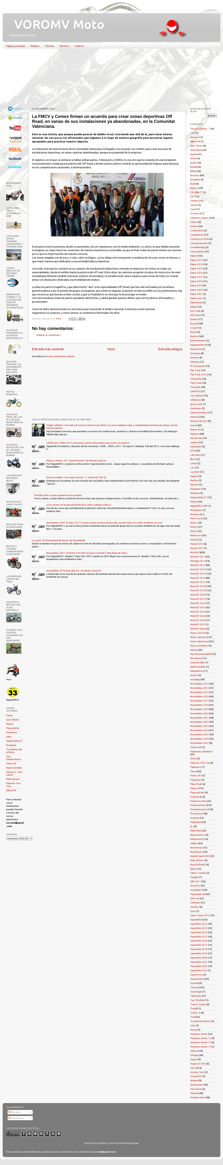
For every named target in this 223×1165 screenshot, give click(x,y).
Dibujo (193, 306)
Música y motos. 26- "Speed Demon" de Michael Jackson (76, 460)
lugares (194, 476)
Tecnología (196, 991)
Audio (193, 162)
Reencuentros (197, 834)
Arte (192, 158)
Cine (192, 209)
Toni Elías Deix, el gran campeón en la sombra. (58, 495)
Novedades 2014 (199, 687)
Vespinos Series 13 (200, 1042)
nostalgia (195, 679)
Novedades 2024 (199, 730)
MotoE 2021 (196, 548)
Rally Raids (196, 830)
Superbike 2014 (198, 932)
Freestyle (195, 387)
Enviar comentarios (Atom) (61, 356)
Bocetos (64, 45)
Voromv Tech (197, 1072)
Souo (193, 911)
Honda (193, 425)
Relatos (34, 45)
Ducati (193, 323)
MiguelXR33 (196, 505)
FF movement (197, 366)
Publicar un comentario (48, 335)
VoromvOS (196, 1076)
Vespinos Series (199, 1033)
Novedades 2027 (199, 743)
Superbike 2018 (198, 949)
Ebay (192, 332)
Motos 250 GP (197, 632)
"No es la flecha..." (199, 128)
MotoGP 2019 (197, 590)
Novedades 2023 (199, 726)
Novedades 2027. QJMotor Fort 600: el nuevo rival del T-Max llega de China (86, 552)
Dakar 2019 (196, 285)
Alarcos (194, 137)
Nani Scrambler (14, 767)
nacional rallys (197, 662)
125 (192, 132)
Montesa (195, 514)
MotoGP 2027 (197, 624)
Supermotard (197, 978)
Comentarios (16, 1118)
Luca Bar (194, 471)
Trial (192, 1016)
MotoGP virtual (198, 628)
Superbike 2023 (198, 970)
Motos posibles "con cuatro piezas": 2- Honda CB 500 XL (76, 477)
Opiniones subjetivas (201, 751)
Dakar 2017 (196, 277)
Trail (192, 1008)
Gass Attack (12, 719)
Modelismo (196, 510)
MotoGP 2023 (197, 607)
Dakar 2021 (196, 294)
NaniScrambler (198, 666)
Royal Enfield (197, 864)
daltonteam (196, 302)
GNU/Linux (195, 399)
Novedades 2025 (199, 734)
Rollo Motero (13, 779)
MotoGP (194, 552)
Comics (194, 226)
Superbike (195, 919)
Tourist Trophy (198, 1004)
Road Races (196, 851)
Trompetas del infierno (14, 751)
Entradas (14, 1112)
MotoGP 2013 (197, 565)
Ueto (9, 736)
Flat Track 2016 (198, 374)
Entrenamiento (198, 340)
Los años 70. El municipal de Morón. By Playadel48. (58, 540)
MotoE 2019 (196, 543)
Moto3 (193, 531)
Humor (193, 429)
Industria (194, 433)
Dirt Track (195, 311)
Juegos (194, 442)
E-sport (194, 327)
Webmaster (196, 1084)
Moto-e (194, 522)
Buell (193, 183)
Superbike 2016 (198, 940)
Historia (194, 416)
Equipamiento (197, 344)
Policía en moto (198, 801)
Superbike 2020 (198, 957)
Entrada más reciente (48, 349)
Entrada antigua (170, 349)
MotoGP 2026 (197, 620)
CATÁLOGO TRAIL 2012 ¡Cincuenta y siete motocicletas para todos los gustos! (88, 442)
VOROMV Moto (56, 24)
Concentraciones (199, 243)
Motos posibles (198, 645)
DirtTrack (195, 315)
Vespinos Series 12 (200, 1038)
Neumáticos (196, 670)
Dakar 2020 (196, 289)
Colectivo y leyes (199, 217)
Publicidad (195, 822)
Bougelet (195, 179)
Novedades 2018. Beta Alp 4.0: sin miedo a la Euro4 (73, 570)
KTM (192, 450)
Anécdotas (196, 149)
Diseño (194, 319)
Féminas (194, 361)
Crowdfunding (197, 247)
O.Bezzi (194, 747)
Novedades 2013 (199, 683)
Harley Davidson (199, 412)
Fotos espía (196, 382)
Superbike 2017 (198, 944)
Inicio (111, 349)
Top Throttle (197, 1000)
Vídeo (193, 1050)
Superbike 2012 (198, 923)
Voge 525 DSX (198, 1063)
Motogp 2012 (197, 560)
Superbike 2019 (198, 953)
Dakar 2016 (196, 272)
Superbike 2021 (198, 961)
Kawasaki (195, 446)
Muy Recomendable (200, 653)
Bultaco (194, 188)
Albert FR (11, 790)
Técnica (49, 45)
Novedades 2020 (199, 713)
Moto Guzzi (196, 518)
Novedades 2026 (199, 738)
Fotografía (195, 378)
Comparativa (197, 230)
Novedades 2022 (199, 721)
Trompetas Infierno (200, 1021)
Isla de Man (196, 438)
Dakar (193, 255)
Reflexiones (196, 839)
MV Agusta (196, 658)
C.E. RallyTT (196, 192)
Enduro (194, 336)
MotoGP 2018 (197, 586)
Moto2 (193, 526)
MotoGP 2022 (197, 603)
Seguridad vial (197, 894)
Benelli (194, 166)
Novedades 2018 (199, 704)
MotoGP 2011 (197, 556)
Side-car (194, 898)
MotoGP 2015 (197, 573)
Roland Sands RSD (200, 856)
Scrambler (195, 889)
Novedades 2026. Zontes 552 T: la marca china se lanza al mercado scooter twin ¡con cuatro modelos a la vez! (104, 522)
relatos (194, 843)
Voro (192, 1067)
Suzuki (193, 983)
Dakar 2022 (196, 298)
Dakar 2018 (196, 281)
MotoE (193, 539)
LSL (192, 467)
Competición (197, 234)
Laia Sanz (195, 454)
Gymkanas (195, 408)
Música (194, 649)
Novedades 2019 (199, 709)
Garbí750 (195, 391)
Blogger (134, 1143)
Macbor (194, 480)
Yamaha (194, 1093)
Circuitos (194, 213)
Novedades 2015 (199, 692)
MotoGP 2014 (197, 569)
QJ (191, 826)
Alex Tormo (196, 145)
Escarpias (11, 745)
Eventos (194, 357)
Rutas (193, 868)
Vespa (193, 1029)
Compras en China (199, 238)
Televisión (195, 995)
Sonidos (194, 906)
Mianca (9, 723)
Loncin (193, 463)
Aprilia (193, 154)
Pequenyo (11, 732)
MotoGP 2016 (197, 577)
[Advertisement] (109, 79)
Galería (79, 45)
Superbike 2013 (198, 928)
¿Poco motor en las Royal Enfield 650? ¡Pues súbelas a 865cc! (78, 504)
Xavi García (196, 1088)
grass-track (196, 404)
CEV (192, 196)
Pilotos (194, 788)
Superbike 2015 (198, 936)
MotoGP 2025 (197, 615)
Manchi (194, 484)
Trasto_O (195, 1012)
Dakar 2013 (196, 260)
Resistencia (196, 847)
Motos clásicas (198, 637)
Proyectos (195, 813)
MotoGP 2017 (197, 582)
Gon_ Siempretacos (13, 758)
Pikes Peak (196, 784)
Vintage (194, 1055)
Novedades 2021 (199, 717)
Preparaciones (198, 805)
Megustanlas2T (14, 740)
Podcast (194, 796)
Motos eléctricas (199, 641)
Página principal (15, 45)
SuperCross (196, 974)
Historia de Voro (199, 421)
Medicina (195, 493)
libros (193, 459)
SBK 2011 (195, 881)
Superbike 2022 (198, 966)
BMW (193, 171)
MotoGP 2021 (197, 598)
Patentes (195, 767)
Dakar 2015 (196, 268)
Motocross (196, 535)
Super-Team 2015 (200, 915)
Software (195, 902)
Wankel (194, 1080)
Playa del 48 (12, 728)
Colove (194, 222)
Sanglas (194, 877)
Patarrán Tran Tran (200, 762)
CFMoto (194, 200)
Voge (193, 1059)
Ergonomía (196, 349)
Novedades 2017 (199, 700)
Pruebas (194, 817)
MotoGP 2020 (197, 594)
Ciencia (194, 205)
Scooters (195, 885)
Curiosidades (197, 251)
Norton (194, 675)
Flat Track (195, 370)
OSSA (193, 758)
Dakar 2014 (196, 264)
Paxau (9, 715)
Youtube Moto (197, 1097)
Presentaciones (198, 809)
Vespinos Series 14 (200, 1046)
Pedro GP (11, 763)
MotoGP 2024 (197, 611)
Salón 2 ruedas (198, 872)
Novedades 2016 (199, 696)
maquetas (195, 488)
